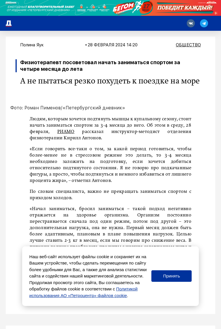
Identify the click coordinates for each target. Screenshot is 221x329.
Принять (171, 275)
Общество (188, 44)
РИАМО (66, 132)
